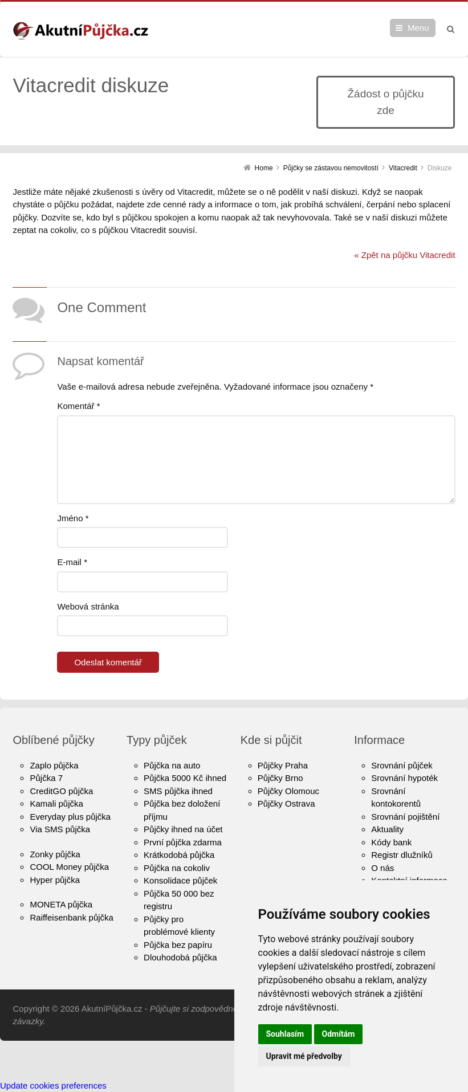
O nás (382, 868)
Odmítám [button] (338, 1033)
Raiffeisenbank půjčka (71, 917)
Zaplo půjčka (54, 765)
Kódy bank (391, 842)
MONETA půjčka (61, 904)
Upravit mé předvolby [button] (304, 1056)
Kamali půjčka (56, 803)
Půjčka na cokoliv (177, 868)
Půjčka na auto (172, 765)
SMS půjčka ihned (178, 791)
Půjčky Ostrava (286, 803)
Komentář (78, 406)
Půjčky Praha (283, 765)
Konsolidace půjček (180, 880)
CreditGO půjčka (61, 791)
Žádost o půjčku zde (385, 102)
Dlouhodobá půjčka (180, 957)
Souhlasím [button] (285, 1033)
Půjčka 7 (46, 778)
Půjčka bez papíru (178, 945)
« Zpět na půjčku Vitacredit (404, 255)
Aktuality (387, 829)
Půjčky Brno (280, 778)
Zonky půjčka (55, 854)
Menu (418, 27)
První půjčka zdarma (183, 842)
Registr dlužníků (402, 855)
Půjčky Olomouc (288, 791)
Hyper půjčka (55, 880)
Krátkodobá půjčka (179, 855)
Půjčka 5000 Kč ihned (185, 778)
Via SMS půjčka (60, 829)
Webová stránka (88, 606)
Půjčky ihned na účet (183, 829)
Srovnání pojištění (405, 816)
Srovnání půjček (402, 765)
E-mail (72, 562)
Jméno (72, 518)
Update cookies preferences (53, 1085)
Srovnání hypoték (404, 778)
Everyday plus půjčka (70, 816)
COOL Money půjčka (69, 867)
